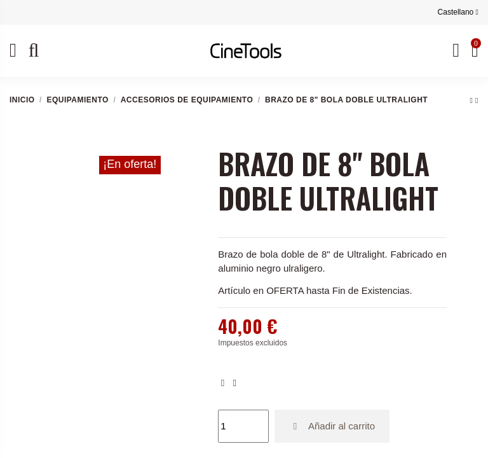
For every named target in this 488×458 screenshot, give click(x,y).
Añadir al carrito (332, 425)
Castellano (458, 12)
